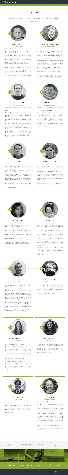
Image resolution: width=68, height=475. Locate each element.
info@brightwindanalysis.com (48, 471)
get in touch (54, 465)
